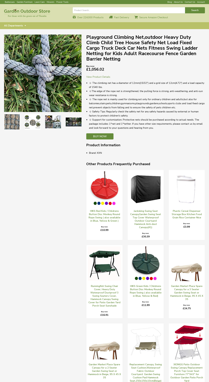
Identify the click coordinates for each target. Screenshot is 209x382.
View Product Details (98, 76)
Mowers (50, 2)
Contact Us (190, 2)
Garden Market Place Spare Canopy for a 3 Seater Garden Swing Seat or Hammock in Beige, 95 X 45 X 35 (186, 292)
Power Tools (62, 2)
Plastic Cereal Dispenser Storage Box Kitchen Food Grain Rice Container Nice (187, 214)
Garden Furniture (25, 2)
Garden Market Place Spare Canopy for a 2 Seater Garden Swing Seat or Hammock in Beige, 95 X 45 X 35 (104, 371)
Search (195, 10)
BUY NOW (100, 136)
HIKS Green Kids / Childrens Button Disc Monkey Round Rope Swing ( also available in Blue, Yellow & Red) (146, 291)
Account (201, 2)
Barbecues (10, 2)
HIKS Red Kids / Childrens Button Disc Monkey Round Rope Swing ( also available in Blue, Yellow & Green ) (104, 215)
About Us (178, 2)
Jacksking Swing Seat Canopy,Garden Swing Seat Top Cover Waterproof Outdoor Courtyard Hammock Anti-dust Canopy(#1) (145, 219)
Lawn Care (40, 2)
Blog (169, 2)
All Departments (15, 25)
